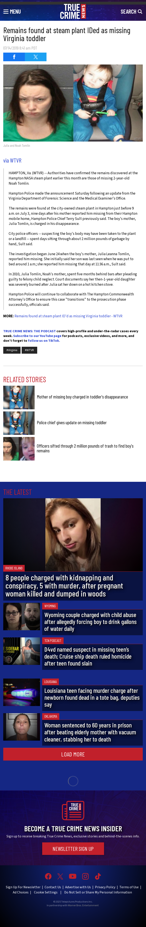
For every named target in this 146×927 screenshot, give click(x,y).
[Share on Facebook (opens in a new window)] (14, 57)
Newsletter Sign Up (73, 848)
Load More (73, 754)
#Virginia (11, 350)
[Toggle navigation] (12, 11)
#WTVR (29, 350)
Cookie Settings (46, 892)
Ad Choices (21, 892)
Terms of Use (129, 887)
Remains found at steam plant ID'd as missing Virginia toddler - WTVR (68, 316)
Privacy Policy (105, 887)
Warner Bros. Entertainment (83, 905)
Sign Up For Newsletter (23, 887)
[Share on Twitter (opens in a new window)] (36, 57)
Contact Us (53, 887)
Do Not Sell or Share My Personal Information (98, 892)
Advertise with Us (78, 887)
